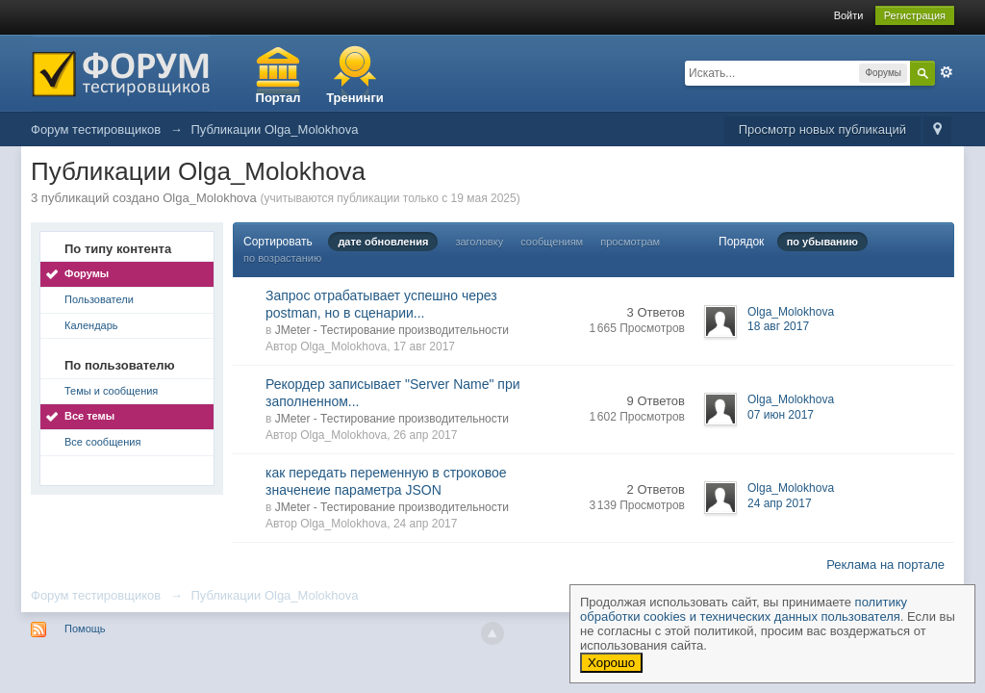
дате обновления (383, 241)
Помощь (85, 628)
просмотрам (630, 241)
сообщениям (551, 241)
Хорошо (611, 662)
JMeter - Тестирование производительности (392, 330)
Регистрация (915, 15)
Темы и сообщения (111, 391)
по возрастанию (282, 258)
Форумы (86, 273)
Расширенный (946, 72)
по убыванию (822, 241)
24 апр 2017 (779, 503)
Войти (849, 15)
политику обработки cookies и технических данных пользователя (743, 609)
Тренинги (355, 97)
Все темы (89, 416)
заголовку (479, 241)
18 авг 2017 (778, 326)
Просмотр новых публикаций (822, 129)
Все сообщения (102, 442)
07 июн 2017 (780, 415)
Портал (278, 97)
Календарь (91, 325)
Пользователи (99, 299)
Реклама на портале (885, 564)
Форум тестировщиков (96, 595)
